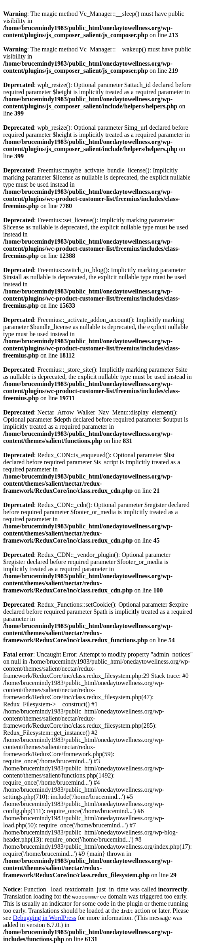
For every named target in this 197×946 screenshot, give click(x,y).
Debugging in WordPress (44, 917)
